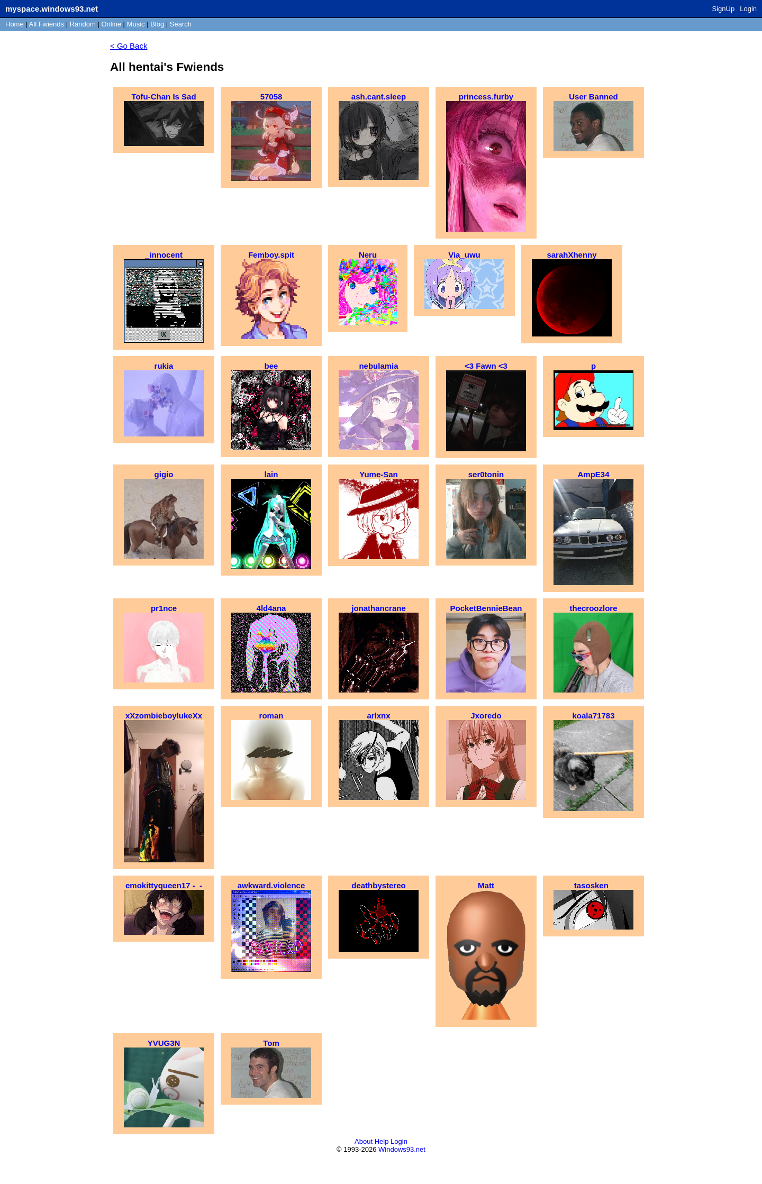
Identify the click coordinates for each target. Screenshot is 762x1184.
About (364, 1141)
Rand (83, 24)
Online (111, 24)
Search (181, 24)
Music (136, 24)
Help (382, 1141)
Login (748, 9)
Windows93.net (401, 1149)
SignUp (723, 9)
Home (14, 24)
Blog (157, 24)
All (46, 24)
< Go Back (128, 45)
